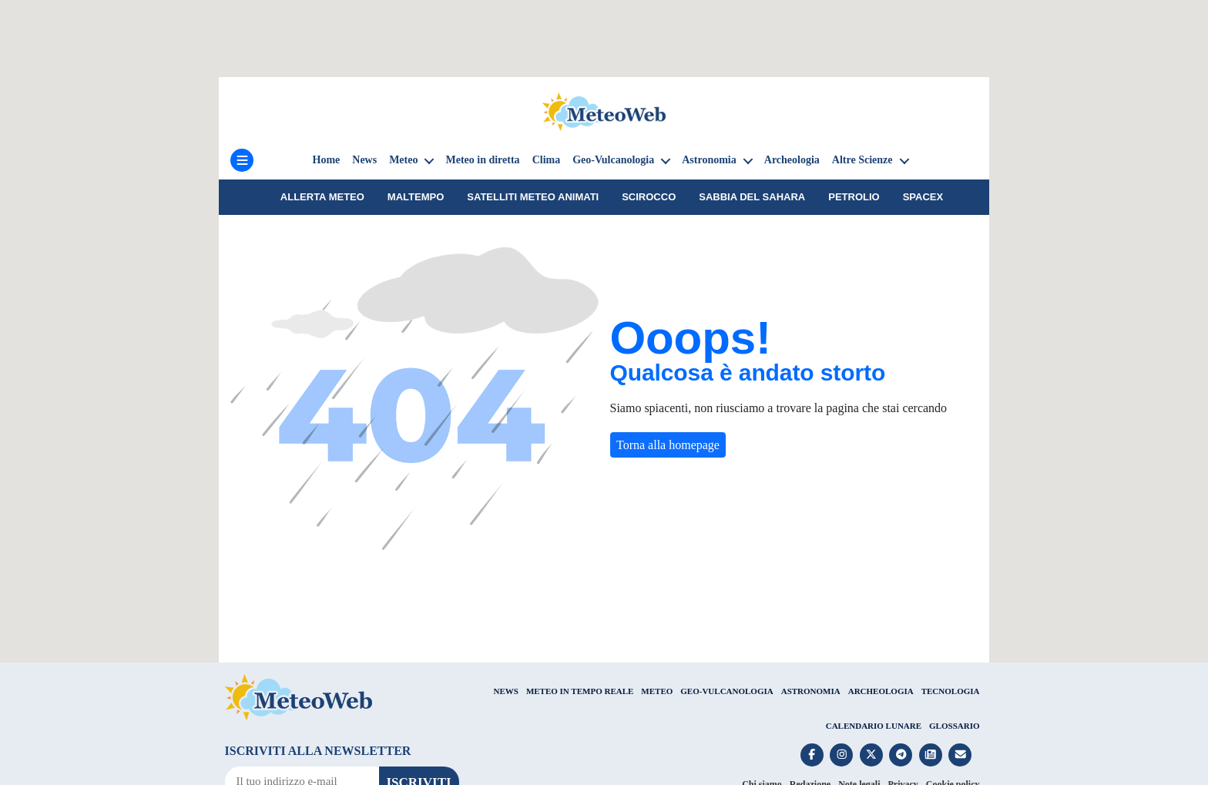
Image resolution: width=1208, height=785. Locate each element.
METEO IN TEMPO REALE (579, 691)
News (364, 160)
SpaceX (923, 197)
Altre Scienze (862, 160)
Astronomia (709, 160)
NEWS (505, 691)
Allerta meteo (322, 197)
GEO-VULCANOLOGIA (726, 691)
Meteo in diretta (482, 160)
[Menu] (241, 160)
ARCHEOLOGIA (881, 691)
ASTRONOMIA (811, 691)
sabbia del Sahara (752, 197)
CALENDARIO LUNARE (873, 725)
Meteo (403, 160)
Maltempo (416, 197)
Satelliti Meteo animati (533, 197)
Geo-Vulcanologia (613, 160)
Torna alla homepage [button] (668, 444)
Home (327, 160)
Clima (546, 160)
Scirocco (649, 197)
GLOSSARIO (954, 725)
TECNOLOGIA (950, 691)
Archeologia (792, 160)
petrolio (853, 197)
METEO (657, 691)
